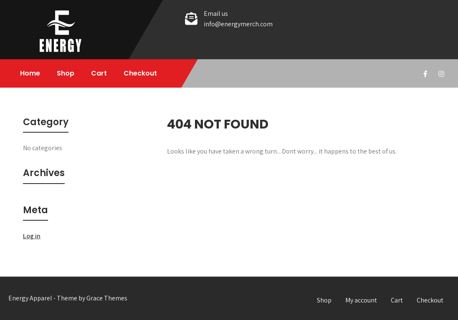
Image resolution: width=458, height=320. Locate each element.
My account (361, 300)
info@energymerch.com (238, 24)
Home (30, 73)
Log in (31, 236)
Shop (65, 73)
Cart (99, 73)
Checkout (140, 73)
